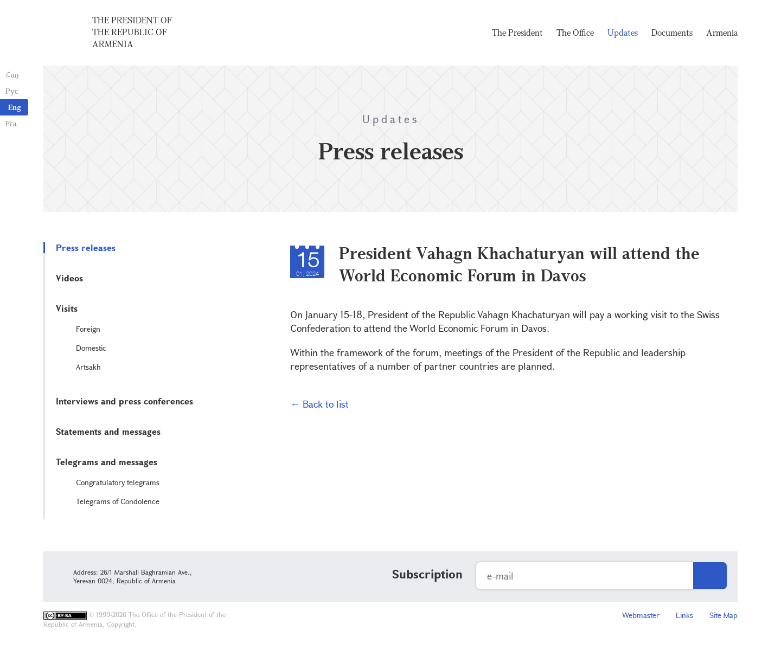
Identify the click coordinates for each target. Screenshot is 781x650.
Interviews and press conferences (124, 401)
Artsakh (88, 367)
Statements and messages (108, 431)
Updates (622, 32)
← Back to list (319, 403)
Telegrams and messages (106, 461)
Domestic (91, 348)
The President (517, 32)
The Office (575, 32)
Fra (11, 123)
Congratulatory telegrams (117, 482)
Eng (14, 107)
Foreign (88, 329)
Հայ (12, 74)
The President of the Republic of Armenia (132, 32)
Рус (11, 91)
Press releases (86, 247)
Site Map (723, 615)
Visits (67, 308)
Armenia (722, 32)
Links (684, 615)
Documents (672, 32)
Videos (69, 278)
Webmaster (641, 615)
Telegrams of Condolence (117, 501)
